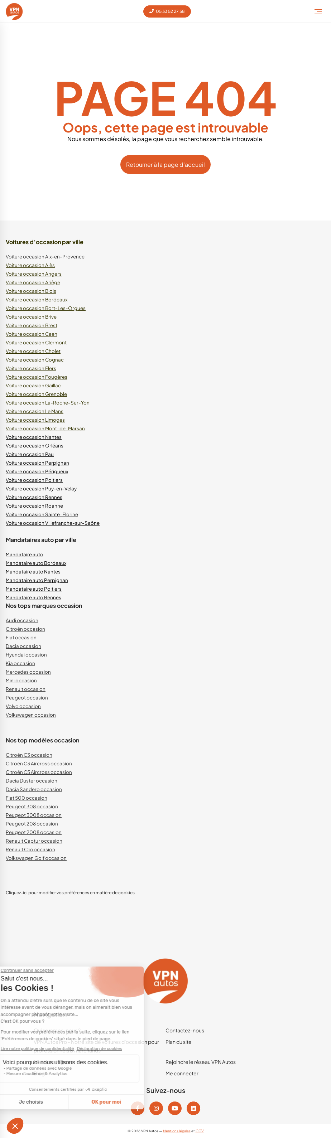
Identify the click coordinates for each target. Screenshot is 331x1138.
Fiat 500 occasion (26, 798)
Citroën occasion (25, 629)
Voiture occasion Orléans (34, 445)
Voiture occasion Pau (30, 454)
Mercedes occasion (28, 672)
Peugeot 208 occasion (32, 823)
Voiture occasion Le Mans (34, 411)
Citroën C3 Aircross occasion (39, 763)
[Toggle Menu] (318, 11)
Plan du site (179, 1041)
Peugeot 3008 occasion (34, 815)
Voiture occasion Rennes (34, 497)
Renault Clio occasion (30, 849)
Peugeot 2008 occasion (34, 832)
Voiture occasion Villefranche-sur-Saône (53, 523)
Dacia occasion (23, 646)
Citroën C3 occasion (29, 755)
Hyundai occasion (26, 655)
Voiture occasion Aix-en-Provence (45, 256)
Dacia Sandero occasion (34, 789)
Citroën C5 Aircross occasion (39, 772)
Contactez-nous (185, 1030)
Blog (39, 1073)
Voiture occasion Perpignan (37, 463)
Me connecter (182, 1073)
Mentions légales (53, 1062)
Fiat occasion (21, 637)
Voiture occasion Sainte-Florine (42, 514)
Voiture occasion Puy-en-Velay (41, 488)
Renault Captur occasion (34, 841)
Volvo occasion (23, 706)
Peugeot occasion (27, 697)
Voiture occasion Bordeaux (36, 299)
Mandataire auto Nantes (33, 571)
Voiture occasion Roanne (34, 506)
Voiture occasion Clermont (36, 342)
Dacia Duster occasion (31, 781)
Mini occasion (21, 680)
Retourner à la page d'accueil (165, 164)
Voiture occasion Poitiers (34, 480)
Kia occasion (20, 663)
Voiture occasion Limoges (35, 420)
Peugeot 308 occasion (32, 806)
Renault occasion (25, 689)
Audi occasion (22, 620)
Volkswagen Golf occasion (36, 858)
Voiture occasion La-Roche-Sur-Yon (48, 402)
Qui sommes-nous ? (57, 1030)
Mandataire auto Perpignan (37, 580)
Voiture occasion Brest (31, 325)
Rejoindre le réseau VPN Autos (201, 1062)
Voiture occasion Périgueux (37, 471)
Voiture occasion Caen (31, 334)
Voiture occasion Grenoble (36, 394)
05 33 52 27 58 (167, 11)
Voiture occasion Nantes (34, 437)
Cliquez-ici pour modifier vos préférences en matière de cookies (70, 892)
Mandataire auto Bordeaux (36, 563)
